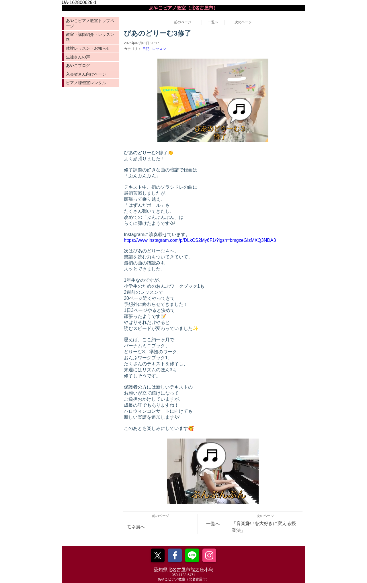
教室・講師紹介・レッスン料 (90, 37)
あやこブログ (78, 65)
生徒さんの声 (78, 57)
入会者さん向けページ (86, 74)
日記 (145, 49)
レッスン (159, 49)
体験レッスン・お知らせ (88, 48)
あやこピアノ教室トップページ (90, 23)
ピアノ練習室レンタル (86, 82)
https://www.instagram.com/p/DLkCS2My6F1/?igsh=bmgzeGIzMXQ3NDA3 (200, 240)
